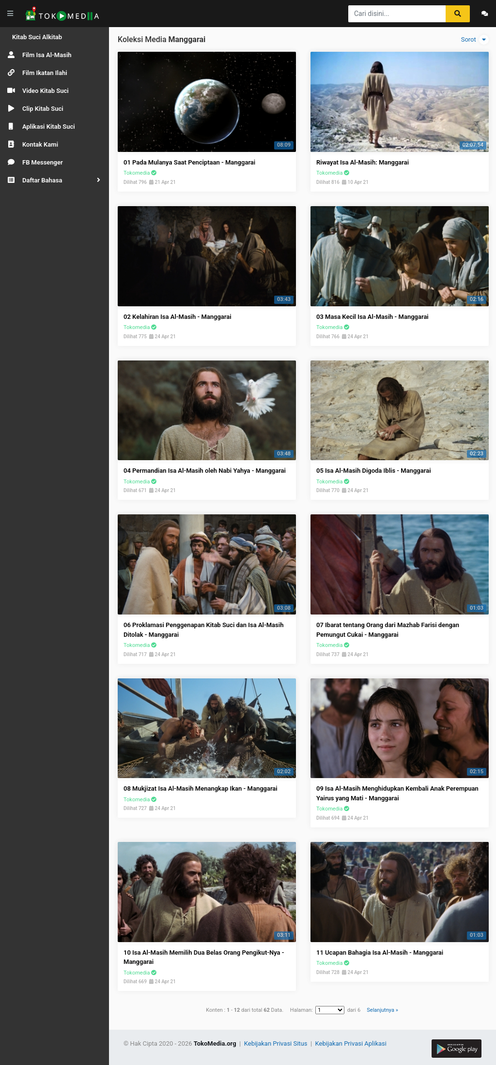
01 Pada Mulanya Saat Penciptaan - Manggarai (189, 162)
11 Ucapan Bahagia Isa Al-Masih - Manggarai (379, 952)
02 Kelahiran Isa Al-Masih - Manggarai (178, 316)
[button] (54, 180)
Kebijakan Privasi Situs (276, 1043)
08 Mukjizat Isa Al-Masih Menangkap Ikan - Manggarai (201, 788)
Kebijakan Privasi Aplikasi (351, 1043)
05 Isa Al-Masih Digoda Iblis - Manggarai (373, 470)
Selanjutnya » (382, 1010)
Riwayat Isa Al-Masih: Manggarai (362, 162)
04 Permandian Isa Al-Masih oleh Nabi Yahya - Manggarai (205, 470)
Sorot (475, 40)
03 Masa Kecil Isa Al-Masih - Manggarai (372, 316)
